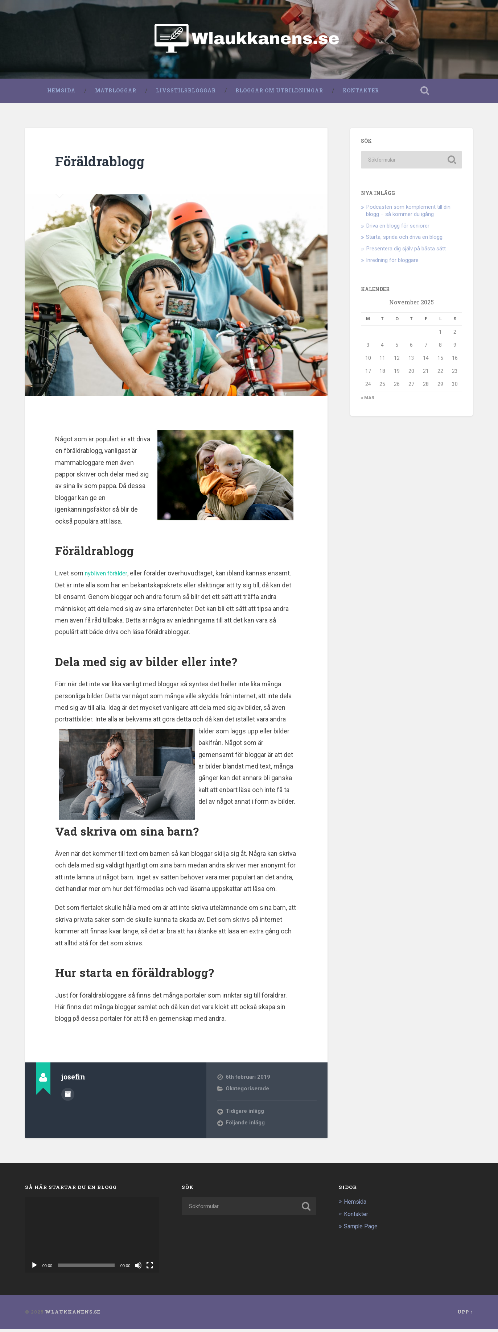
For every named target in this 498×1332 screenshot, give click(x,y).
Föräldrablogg (104, 163)
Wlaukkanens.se (72, 1315)
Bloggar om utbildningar (279, 93)
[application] (92, 1238)
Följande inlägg (245, 1125)
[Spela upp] (34, 1268)
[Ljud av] (138, 1268)
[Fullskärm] (149, 1268)
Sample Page (362, 1229)
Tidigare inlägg (245, 1114)
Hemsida (61, 93)
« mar (367, 400)
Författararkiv (67, 1096)
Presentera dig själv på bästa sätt (406, 251)
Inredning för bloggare (392, 263)
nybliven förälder (108, 576)
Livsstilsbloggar (185, 93)
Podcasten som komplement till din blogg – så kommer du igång (408, 213)
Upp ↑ (465, 1315)
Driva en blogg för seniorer (397, 228)
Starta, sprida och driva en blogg (404, 240)
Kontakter (360, 93)
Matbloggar (115, 93)
